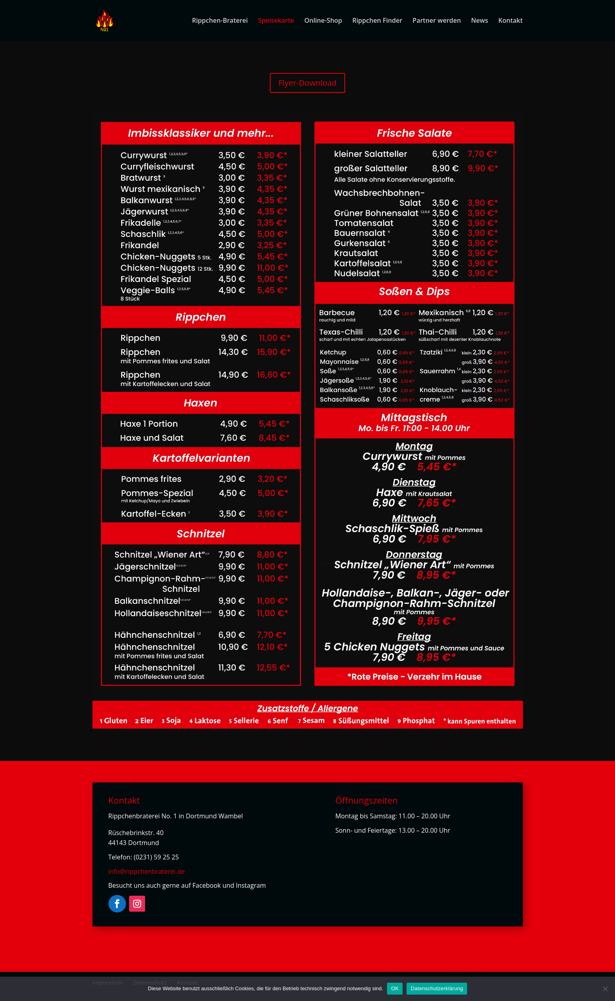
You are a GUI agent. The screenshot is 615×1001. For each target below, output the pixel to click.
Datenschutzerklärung (437, 988)
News (479, 21)
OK (395, 988)
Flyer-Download (308, 82)
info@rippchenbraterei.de (146, 871)
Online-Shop (323, 21)
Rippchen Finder (377, 21)
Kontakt (510, 21)
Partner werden (437, 21)
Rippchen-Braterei (220, 21)
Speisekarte (276, 21)
